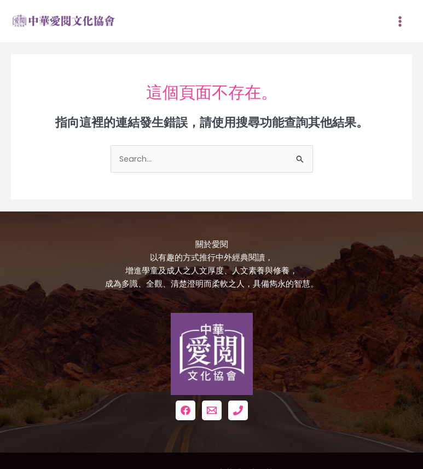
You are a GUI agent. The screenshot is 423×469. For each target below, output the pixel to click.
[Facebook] (185, 410)
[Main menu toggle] (400, 21)
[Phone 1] (238, 410)
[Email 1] (212, 410)
